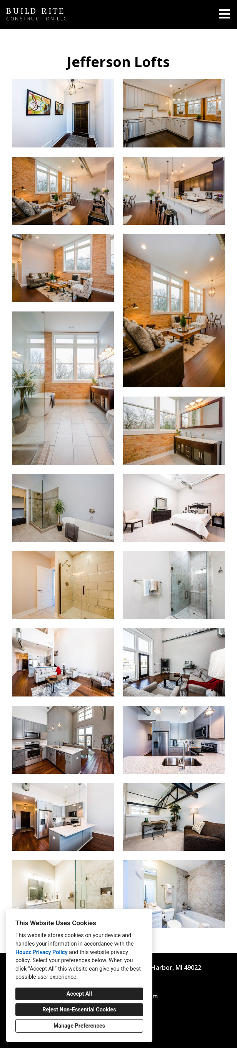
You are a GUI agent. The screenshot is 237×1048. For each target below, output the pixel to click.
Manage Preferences (79, 1026)
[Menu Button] (224, 14)
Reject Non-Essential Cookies (79, 1009)
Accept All (79, 994)
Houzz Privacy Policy (41, 952)
